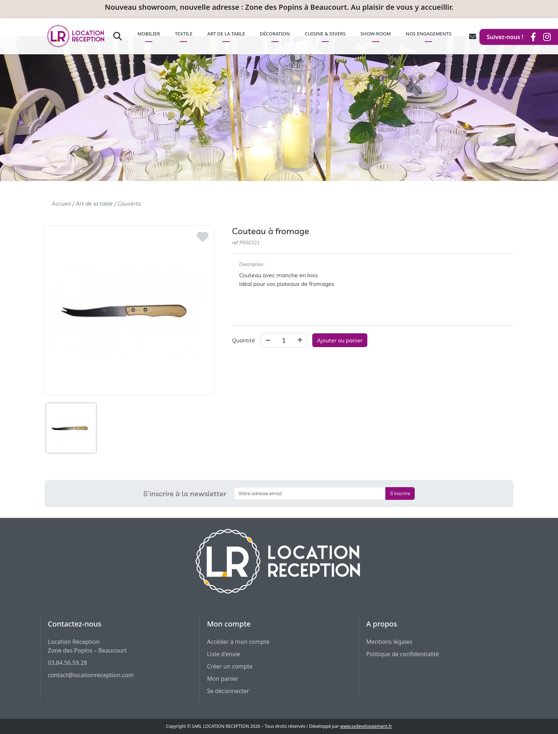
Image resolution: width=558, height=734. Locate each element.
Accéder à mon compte (238, 642)
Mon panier (222, 679)
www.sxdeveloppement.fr (366, 726)
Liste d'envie (223, 654)
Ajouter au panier (340, 340)
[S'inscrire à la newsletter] (310, 493)
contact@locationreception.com (91, 675)
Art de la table (94, 203)
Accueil (61, 203)
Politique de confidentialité (402, 654)
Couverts (129, 203)
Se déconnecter (228, 691)
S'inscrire (400, 493)
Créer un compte (230, 666)
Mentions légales (389, 642)
